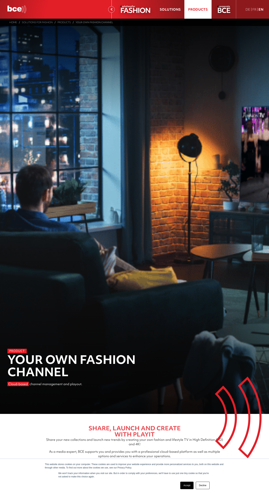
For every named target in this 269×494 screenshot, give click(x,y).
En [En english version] (261, 9)
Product (17, 351)
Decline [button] (202, 485)
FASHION (135, 10)
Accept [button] (186, 485)
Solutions (170, 9)
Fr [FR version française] (254, 9)
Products (198, 9)
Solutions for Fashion (37, 22)
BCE (223, 10)
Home (13, 22)
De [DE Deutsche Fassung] (247, 9)
